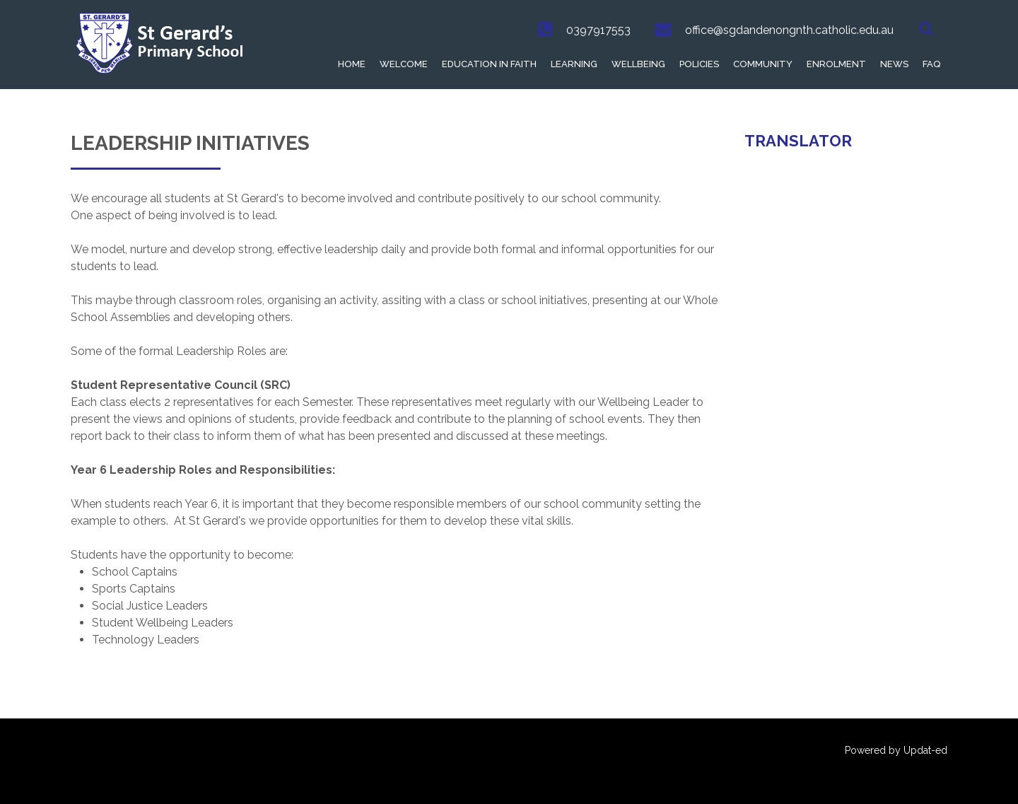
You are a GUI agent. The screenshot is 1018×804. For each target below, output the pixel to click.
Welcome (404, 64)
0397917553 (598, 30)
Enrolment (836, 64)
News (894, 64)
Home (351, 64)
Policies (699, 64)
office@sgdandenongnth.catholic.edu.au (789, 30)
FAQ (931, 64)
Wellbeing (638, 64)
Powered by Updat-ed (896, 750)
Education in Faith (489, 64)
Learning (574, 64)
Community (762, 64)
